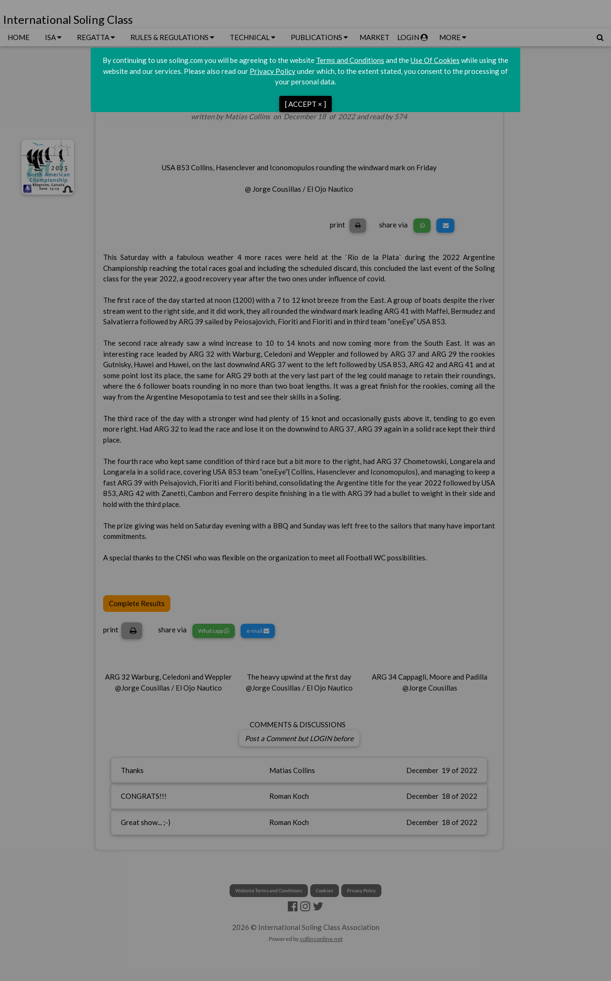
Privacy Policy (272, 71)
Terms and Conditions (350, 60)
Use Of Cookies (435, 60)
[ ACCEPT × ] (305, 104)
